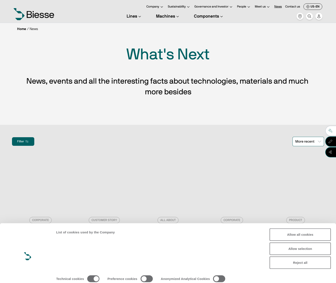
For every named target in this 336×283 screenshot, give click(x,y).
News (278, 6)
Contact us (292, 6)
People (244, 7)
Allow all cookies (300, 215)
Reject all (300, 243)
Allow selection (300, 229)
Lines (134, 16)
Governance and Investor (214, 7)
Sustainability (179, 7)
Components (209, 16)
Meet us (263, 7)
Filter (23, 141)
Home (21, 29)
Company (155, 7)
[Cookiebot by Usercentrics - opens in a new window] (27, 274)
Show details (66, 274)
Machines (168, 16)
